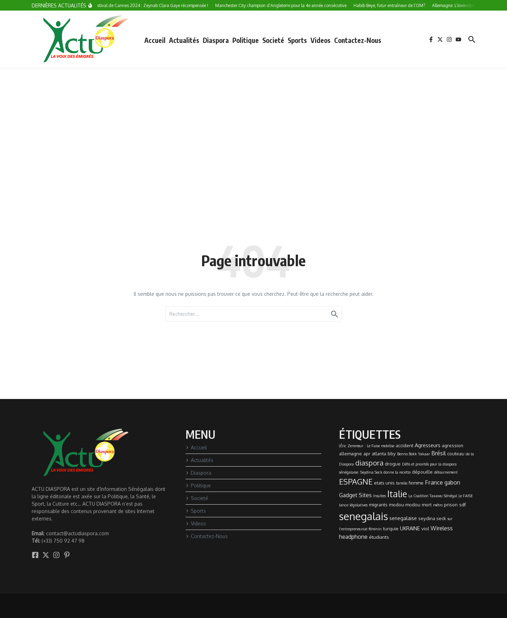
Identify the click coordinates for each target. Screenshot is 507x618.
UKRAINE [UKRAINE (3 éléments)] (410, 528)
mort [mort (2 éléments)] (427, 504)
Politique (245, 40)
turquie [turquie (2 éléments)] (391, 528)
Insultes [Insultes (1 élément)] (379, 495)
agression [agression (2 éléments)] (452, 445)
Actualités (184, 40)
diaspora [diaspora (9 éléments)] (369, 462)
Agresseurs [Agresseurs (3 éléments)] (427, 445)
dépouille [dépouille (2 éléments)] (422, 472)
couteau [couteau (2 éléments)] (455, 453)
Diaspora (216, 40)
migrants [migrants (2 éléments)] (378, 504)
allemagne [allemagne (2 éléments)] (350, 453)
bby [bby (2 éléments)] (392, 453)
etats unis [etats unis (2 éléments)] (384, 483)
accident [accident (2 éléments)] (404, 445)
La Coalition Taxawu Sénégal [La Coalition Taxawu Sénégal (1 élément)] (432, 495)
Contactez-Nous (357, 40)
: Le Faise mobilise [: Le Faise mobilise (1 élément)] (379, 445)
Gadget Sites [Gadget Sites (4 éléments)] (355, 495)
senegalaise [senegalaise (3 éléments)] (403, 518)
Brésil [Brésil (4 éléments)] (438, 453)
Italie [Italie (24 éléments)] (397, 493)
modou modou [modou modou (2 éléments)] (404, 504)
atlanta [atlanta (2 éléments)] (379, 453)
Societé (273, 40)
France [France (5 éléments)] (434, 482)
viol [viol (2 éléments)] (425, 528)
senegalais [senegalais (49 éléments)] (363, 516)
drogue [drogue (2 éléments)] (393, 464)
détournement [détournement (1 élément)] (446, 472)
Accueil (154, 40)
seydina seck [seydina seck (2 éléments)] (432, 518)
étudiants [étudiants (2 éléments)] (379, 537)
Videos (321, 40)
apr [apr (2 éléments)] (366, 453)
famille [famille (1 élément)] (401, 483)
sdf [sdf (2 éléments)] (462, 504)
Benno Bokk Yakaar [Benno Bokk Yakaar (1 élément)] (413, 453)
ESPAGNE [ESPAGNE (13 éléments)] (356, 481)
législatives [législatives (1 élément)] (359, 504)
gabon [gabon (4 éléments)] (452, 482)
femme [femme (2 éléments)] (416, 483)
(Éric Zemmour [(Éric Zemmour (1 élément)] (351, 445)
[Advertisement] (253, 121)
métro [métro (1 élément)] (438, 504)
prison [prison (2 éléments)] (451, 504)
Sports (297, 40)
